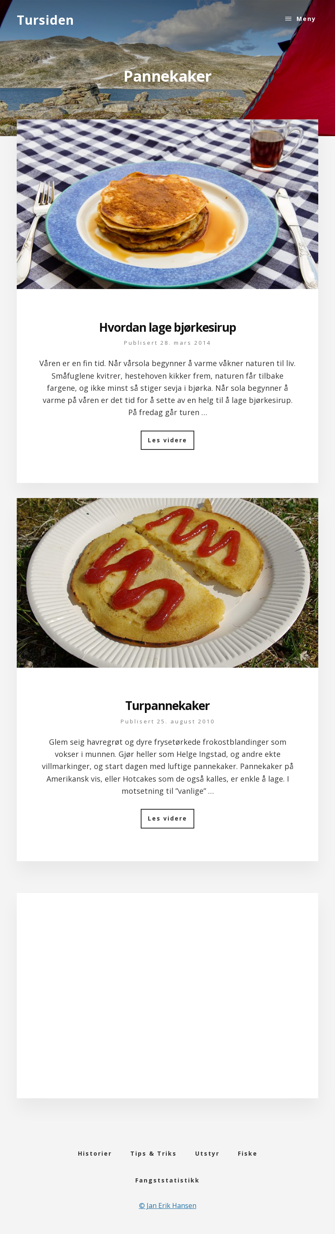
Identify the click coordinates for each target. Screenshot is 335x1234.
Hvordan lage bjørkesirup (167, 327)
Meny (306, 19)
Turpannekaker (167, 705)
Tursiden (45, 19)
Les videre (171, 442)
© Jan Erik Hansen (167, 1205)
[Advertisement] (167, 1006)
